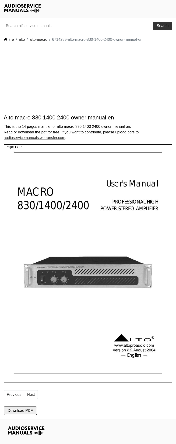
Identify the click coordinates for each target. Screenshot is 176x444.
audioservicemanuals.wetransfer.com (34, 138)
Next (31, 395)
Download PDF (20, 411)
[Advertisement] (89, 78)
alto (22, 39)
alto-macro (38, 39)
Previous (14, 395)
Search (163, 26)
